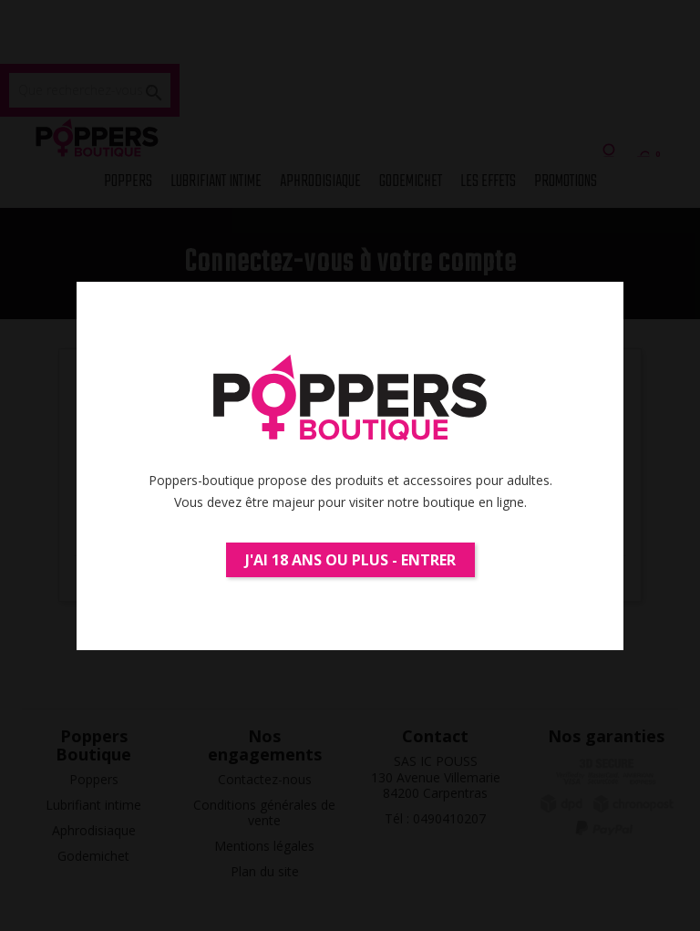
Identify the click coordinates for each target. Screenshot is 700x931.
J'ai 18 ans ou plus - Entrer (350, 560)
